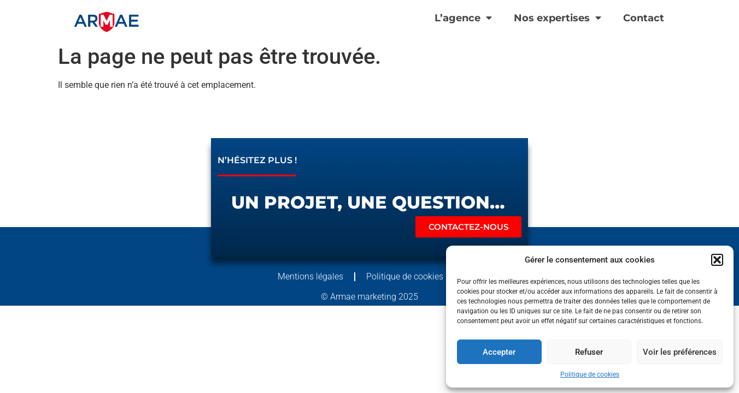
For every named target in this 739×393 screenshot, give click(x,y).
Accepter (499, 352)
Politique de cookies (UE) (414, 276)
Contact (643, 17)
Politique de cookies (589, 374)
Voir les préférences (680, 352)
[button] (717, 259)
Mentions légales (310, 276)
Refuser (589, 352)
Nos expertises (557, 18)
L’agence (463, 18)
